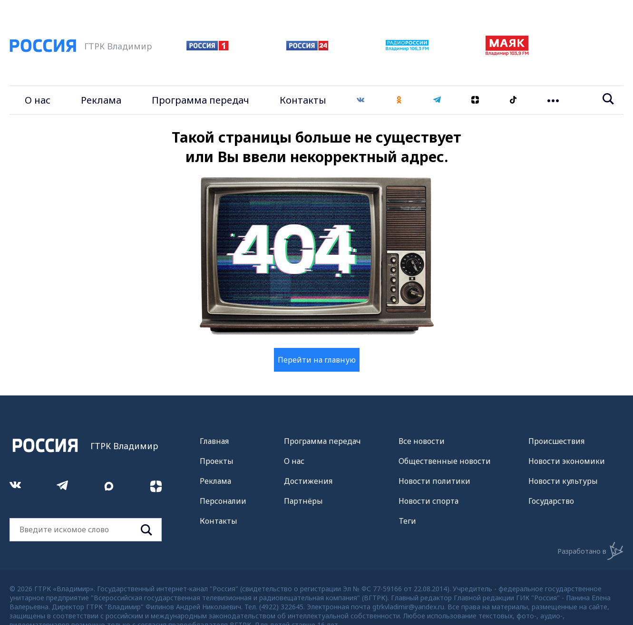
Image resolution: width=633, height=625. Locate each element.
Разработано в (590, 550)
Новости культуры (563, 481)
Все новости (422, 441)
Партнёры (303, 501)
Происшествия (556, 441)
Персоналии (223, 501)
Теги (407, 521)
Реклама (101, 100)
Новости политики (434, 481)
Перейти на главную (317, 360)
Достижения (308, 481)
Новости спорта (428, 501)
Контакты (303, 100)
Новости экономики (566, 461)
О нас (37, 100)
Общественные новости (445, 461)
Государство (551, 501)
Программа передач (200, 100)
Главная (214, 441)
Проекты (217, 461)
